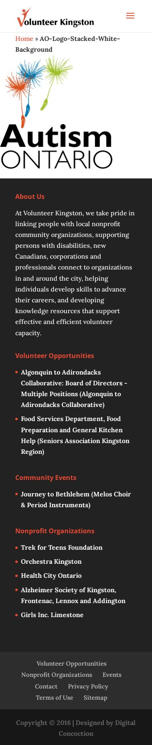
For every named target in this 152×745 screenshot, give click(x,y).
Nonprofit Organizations (56, 674)
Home (24, 38)
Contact (46, 686)
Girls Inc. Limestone (52, 615)
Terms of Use (54, 697)
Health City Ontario (51, 575)
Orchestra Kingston (51, 561)
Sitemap (95, 697)
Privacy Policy (88, 686)
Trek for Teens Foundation (62, 547)
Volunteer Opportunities (72, 663)
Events (112, 674)
